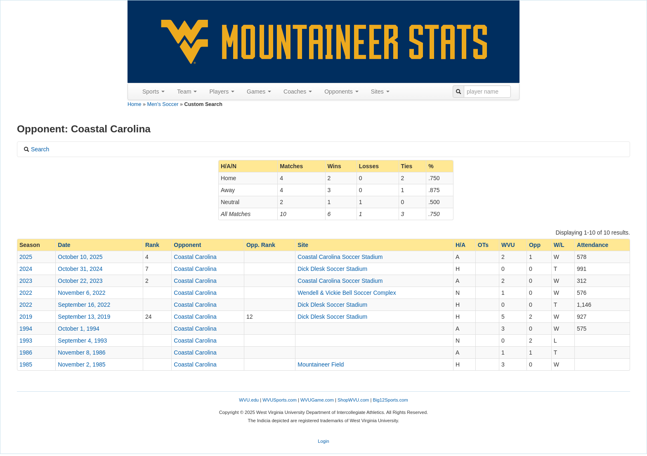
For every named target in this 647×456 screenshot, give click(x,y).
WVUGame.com (317, 399)
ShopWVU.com (353, 399)
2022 (25, 292)
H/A (460, 245)
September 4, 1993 (82, 340)
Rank (152, 245)
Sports (153, 91)
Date (64, 245)
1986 (25, 352)
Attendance (592, 245)
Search (36, 149)
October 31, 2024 (80, 269)
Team (187, 91)
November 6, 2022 (81, 292)
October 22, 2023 (80, 280)
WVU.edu (249, 399)
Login (323, 441)
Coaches (297, 91)
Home (135, 104)
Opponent (187, 245)
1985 (25, 364)
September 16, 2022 (84, 304)
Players (221, 91)
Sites (380, 91)
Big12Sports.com (390, 399)
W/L (559, 245)
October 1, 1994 (78, 328)
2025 (25, 257)
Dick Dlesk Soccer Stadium (332, 269)
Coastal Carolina (195, 257)
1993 (25, 340)
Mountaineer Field (321, 364)
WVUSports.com (279, 399)
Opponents (341, 91)
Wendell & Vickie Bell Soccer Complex (347, 292)
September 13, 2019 (84, 316)
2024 (25, 269)
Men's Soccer (163, 104)
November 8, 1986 (81, 352)
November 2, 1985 (81, 364)
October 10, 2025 (80, 257)
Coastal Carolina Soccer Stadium (340, 257)
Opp (535, 245)
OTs (483, 245)
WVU (508, 245)
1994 (25, 328)
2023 (25, 280)
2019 (25, 316)
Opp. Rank (260, 245)
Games (259, 91)
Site (303, 245)
